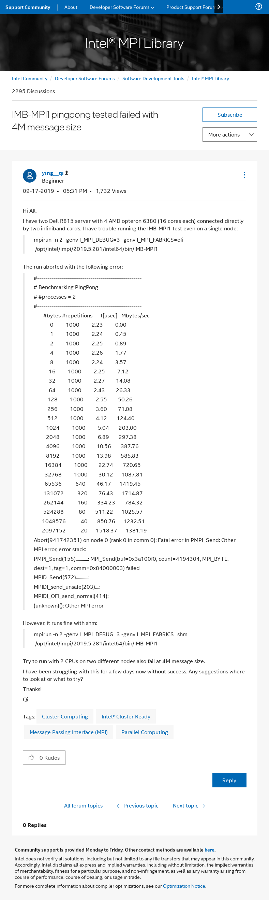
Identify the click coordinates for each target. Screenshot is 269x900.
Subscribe (230, 114)
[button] (244, 175)
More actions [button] (224, 134)
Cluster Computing (65, 716)
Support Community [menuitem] (27, 7)
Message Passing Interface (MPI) (69, 732)
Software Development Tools (153, 78)
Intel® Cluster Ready (126, 716)
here (209, 849)
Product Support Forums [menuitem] (192, 6)
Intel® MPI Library (210, 78)
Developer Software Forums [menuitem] (120, 6)
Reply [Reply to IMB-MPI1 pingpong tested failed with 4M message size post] (229, 780)
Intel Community (29, 78)
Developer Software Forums (85, 78)
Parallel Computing (144, 732)
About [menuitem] (70, 6)
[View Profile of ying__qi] (55, 173)
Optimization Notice (184, 885)
